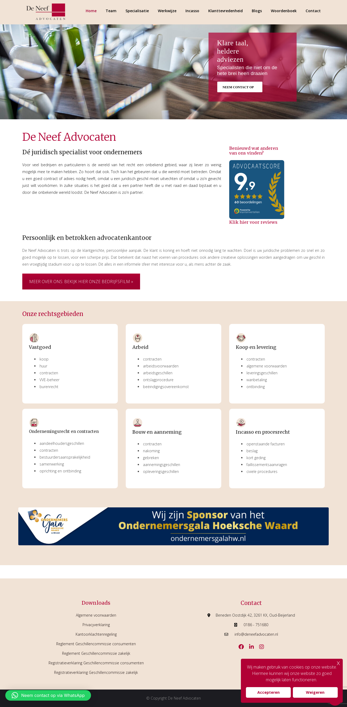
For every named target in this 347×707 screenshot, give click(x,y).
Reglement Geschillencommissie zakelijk (96, 653)
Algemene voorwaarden (96, 615)
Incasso (192, 10)
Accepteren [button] (268, 692)
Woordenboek (284, 10)
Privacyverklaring (96, 624)
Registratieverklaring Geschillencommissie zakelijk (96, 672)
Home (91, 10)
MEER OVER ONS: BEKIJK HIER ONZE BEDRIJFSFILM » (81, 281)
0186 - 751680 (256, 624)
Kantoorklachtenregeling (96, 634)
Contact (313, 10)
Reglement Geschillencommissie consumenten (96, 643)
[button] (48, 695)
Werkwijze (167, 10)
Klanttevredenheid (225, 10)
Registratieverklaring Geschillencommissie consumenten (96, 662)
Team (111, 10)
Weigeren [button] (315, 692)
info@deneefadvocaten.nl (256, 634)
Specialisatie (137, 10)
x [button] (338, 662)
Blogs (257, 10)
